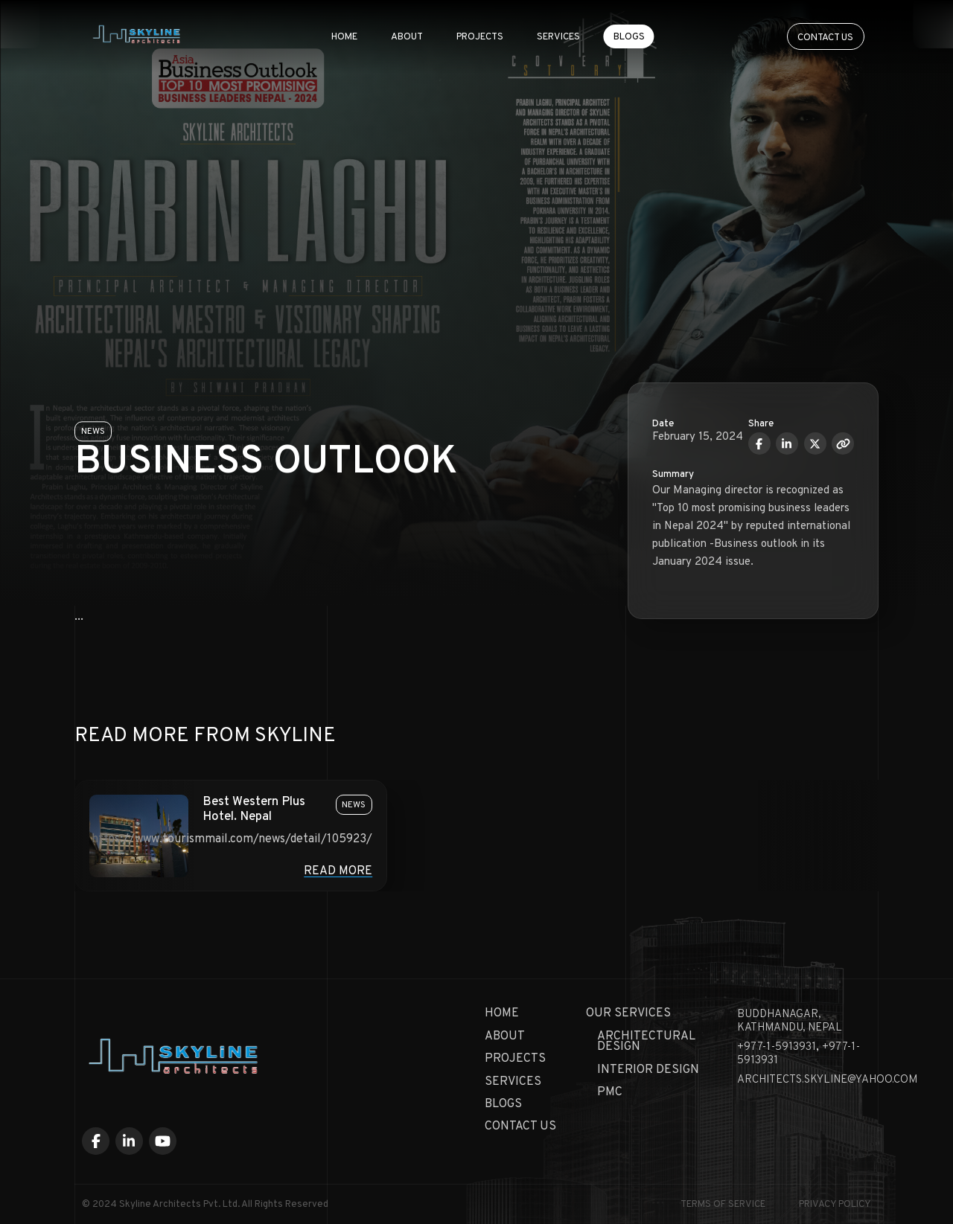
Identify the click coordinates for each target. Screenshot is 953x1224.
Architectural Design (646, 1041)
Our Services (628, 1013)
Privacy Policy (835, 1204)
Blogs (629, 35)
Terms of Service (723, 1204)
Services (558, 35)
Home (344, 35)
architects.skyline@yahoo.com (827, 1080)
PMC (609, 1092)
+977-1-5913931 (776, 1047)
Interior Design (648, 1070)
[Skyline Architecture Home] (137, 36)
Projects (479, 35)
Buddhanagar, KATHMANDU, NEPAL (789, 1021)
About (407, 35)
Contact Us (520, 1126)
